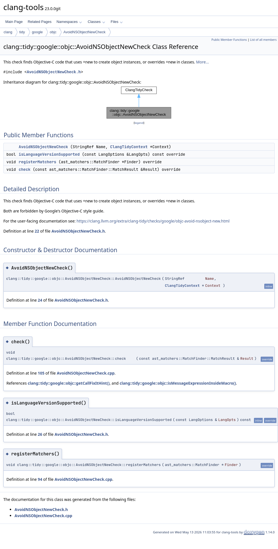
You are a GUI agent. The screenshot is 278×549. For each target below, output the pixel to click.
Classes (96, 22)
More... (202, 62)
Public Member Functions (229, 40)
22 (37, 231)
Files (117, 22)
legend (139, 123)
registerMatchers (37, 161)
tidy (22, 32)
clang (8, 32)
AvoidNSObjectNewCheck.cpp (85, 373)
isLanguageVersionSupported (49, 154)
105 (41, 373)
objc (53, 32)
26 (40, 434)
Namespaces (69, 22)
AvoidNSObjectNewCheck (84, 32)
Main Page (14, 22)
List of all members (263, 40)
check (24, 169)
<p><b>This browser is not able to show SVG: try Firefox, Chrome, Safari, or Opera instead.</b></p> (139, 102)
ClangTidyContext (129, 146)
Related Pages (39, 22)
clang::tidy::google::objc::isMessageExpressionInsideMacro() (178, 383)
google (37, 32)
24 (40, 300)
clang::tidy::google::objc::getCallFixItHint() (68, 383)
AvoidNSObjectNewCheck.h (54, 72)
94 (40, 479)
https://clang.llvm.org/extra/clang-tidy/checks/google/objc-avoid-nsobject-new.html (152, 221)
